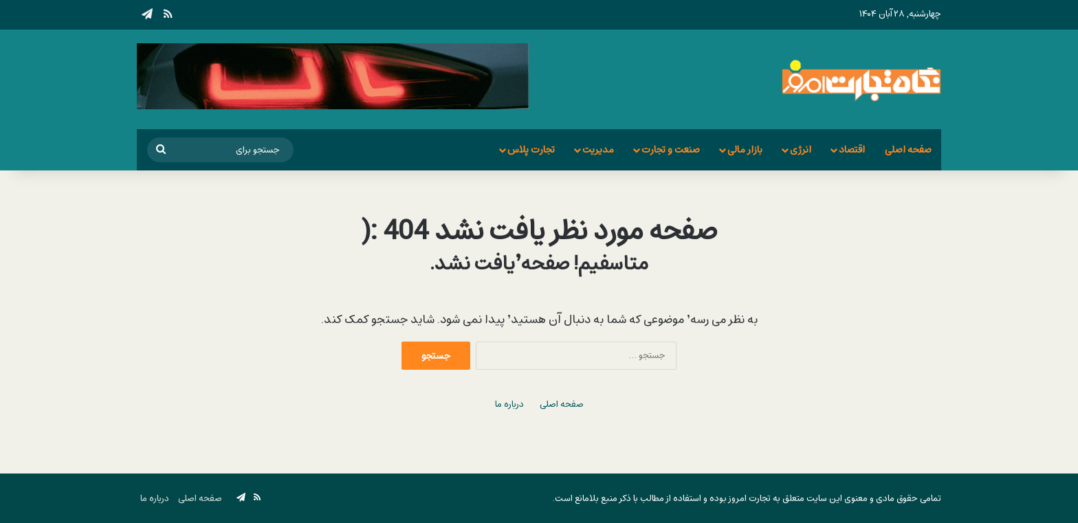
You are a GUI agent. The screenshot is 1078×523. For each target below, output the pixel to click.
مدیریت (598, 149)
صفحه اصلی (908, 149)
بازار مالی (744, 149)
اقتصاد (852, 149)
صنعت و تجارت (670, 149)
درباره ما (509, 404)
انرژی (800, 149)
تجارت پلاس (531, 149)
